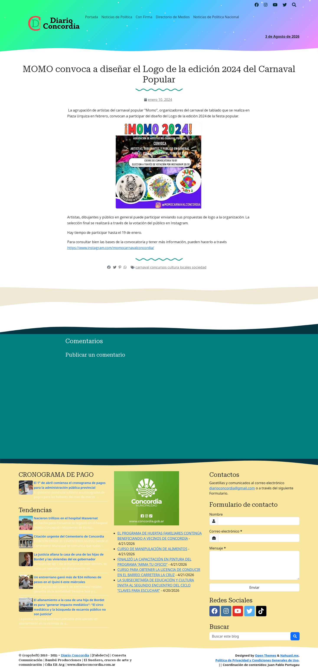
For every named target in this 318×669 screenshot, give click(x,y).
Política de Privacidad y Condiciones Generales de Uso (257, 660)
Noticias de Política (116, 17)
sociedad (199, 267)
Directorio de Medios (173, 17)
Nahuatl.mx (289, 655)
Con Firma (144, 17)
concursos (159, 267)
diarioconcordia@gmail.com (232, 488)
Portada (91, 17)
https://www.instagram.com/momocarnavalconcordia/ (110, 247)
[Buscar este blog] (250, 636)
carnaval (142, 267)
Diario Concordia (75, 655)
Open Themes (265, 655)
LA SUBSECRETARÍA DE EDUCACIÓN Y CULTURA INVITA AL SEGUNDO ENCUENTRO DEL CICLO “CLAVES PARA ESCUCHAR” (155, 585)
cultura (174, 267)
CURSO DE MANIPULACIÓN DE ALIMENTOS (152, 548)
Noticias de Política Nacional (216, 17)
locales (186, 267)
